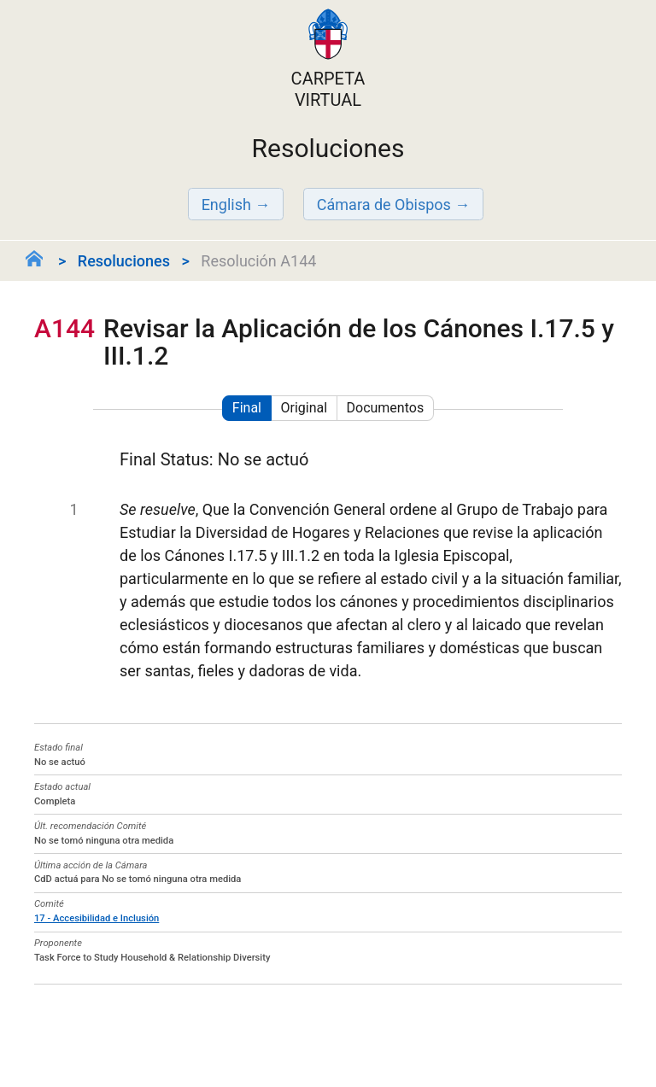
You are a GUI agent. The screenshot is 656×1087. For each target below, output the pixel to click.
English (226, 204)
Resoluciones (124, 261)
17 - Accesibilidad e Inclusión (96, 918)
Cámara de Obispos (384, 204)
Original (303, 408)
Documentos (386, 408)
